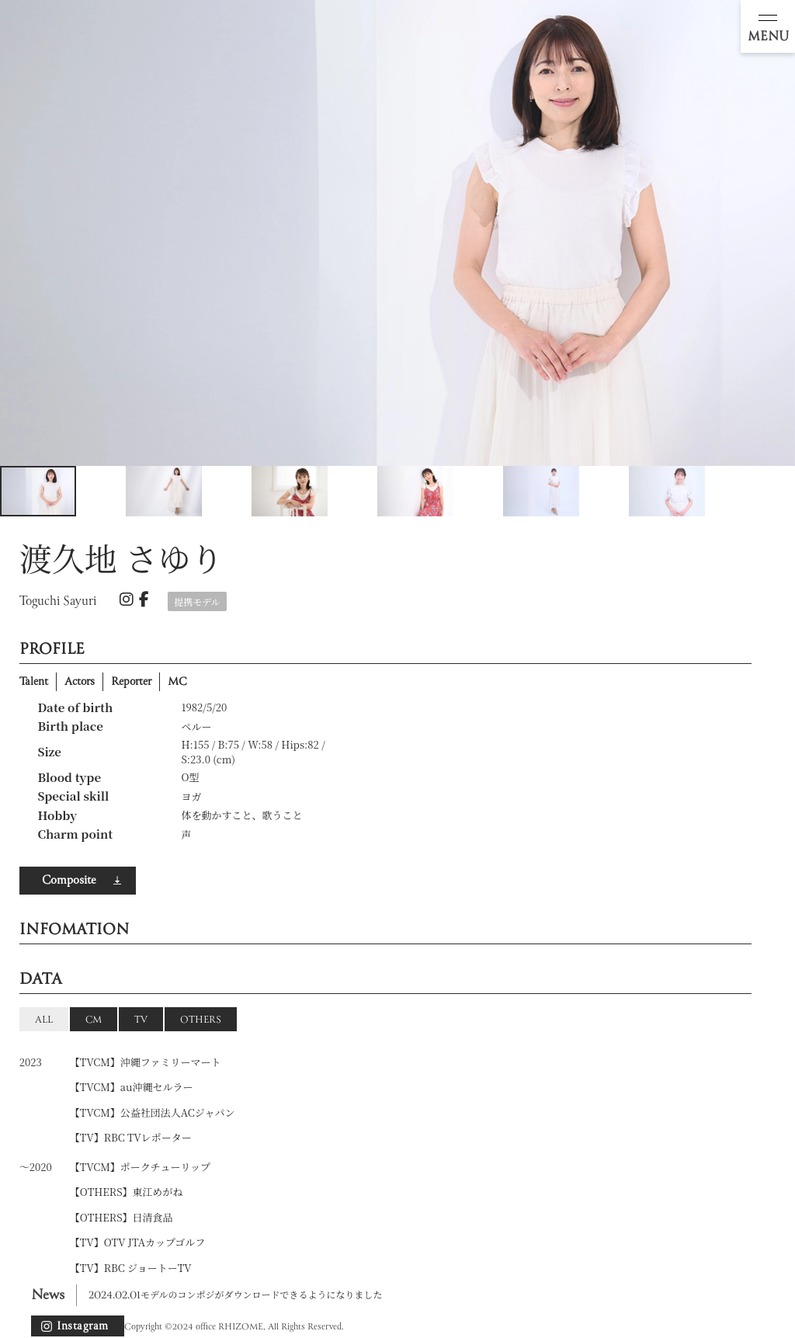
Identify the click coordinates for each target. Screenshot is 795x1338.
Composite (68, 880)
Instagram (83, 1326)
